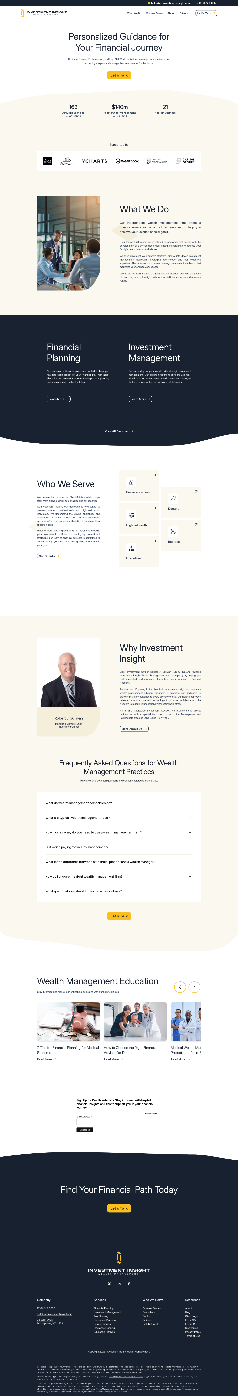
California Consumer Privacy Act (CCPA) (126, 1376)
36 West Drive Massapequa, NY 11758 (50, 1321)
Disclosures (191, 1327)
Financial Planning (104, 1308)
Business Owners (152, 1308)
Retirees (147, 1320)
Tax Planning (101, 1316)
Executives (149, 1312)
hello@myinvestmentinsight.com (54, 1314)
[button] (180, 987)
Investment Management (107, 1312)
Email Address (84, 1116)
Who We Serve (154, 13)
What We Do (134, 13)
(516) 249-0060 (206, 3)
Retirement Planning (105, 1320)
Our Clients (47, 556)
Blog (187, 1312)
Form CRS (190, 1324)
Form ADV (191, 1320)
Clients (184, 13)
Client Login (191, 1316)
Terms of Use (192, 1335)
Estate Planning (102, 1324)
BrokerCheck (98, 1367)
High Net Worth (151, 1324)
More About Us (132, 729)
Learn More (56, 399)
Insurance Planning (104, 1327)
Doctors (147, 1316)
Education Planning (104, 1331)
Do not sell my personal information (61, 1379)
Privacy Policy (193, 1331)
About (171, 13)
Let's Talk (204, 13)
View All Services (117, 431)
